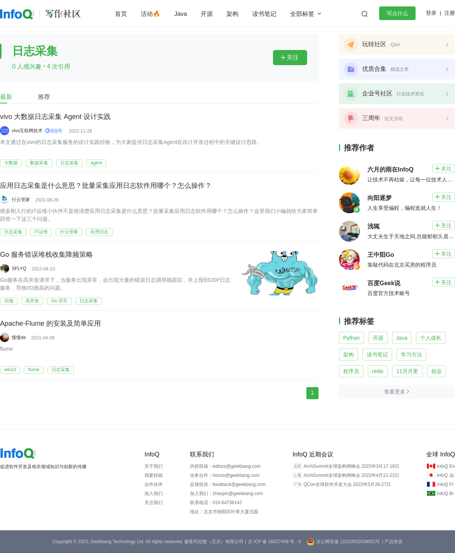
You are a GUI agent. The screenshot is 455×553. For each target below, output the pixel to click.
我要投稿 (153, 475)
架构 (232, 14)
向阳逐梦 (379, 198)
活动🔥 (150, 14)
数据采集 (39, 163)
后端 (8, 300)
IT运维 (41, 231)
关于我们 (153, 466)
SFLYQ (19, 268)
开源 (207, 14)
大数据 (11, 163)
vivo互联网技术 (27, 130)
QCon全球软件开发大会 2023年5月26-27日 (347, 484)
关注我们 (153, 502)
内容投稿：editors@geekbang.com (225, 466)
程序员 (351, 371)
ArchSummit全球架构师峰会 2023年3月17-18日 (351, 466)
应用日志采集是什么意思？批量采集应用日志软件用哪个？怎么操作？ (106, 186)
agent (96, 163)
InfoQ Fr (445, 484)
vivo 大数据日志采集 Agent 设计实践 (55, 117)
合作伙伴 (153, 484)
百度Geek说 (383, 283)
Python (351, 338)
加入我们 (153, 493)
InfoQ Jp (445, 475)
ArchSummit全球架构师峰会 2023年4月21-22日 (351, 475)
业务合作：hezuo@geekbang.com (225, 475)
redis (377, 371)
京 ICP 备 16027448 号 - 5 (274, 541)
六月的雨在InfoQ (390, 169)
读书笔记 (264, 14)
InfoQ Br (445, 493)
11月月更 (407, 371)
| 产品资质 (392, 541)
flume (33, 369)
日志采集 (69, 163)
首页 (121, 14)
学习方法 (411, 354)
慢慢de (19, 337)
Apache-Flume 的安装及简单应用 (50, 324)
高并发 (32, 300)
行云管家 (21, 199)
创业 (436, 371)
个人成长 (430, 338)
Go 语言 (59, 300)
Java (180, 14)
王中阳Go (380, 255)
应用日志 (99, 231)
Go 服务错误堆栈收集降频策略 (46, 255)
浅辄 (373, 226)
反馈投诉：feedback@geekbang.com (228, 484)
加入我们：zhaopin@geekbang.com (226, 493)
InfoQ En (446, 466)
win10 (10, 369)
